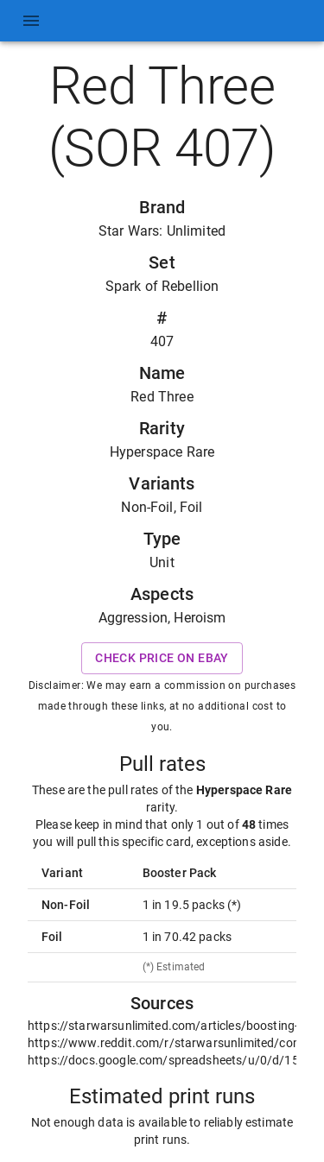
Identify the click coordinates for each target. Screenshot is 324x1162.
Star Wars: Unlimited (162, 231)
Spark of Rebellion (162, 286)
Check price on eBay (162, 658)
